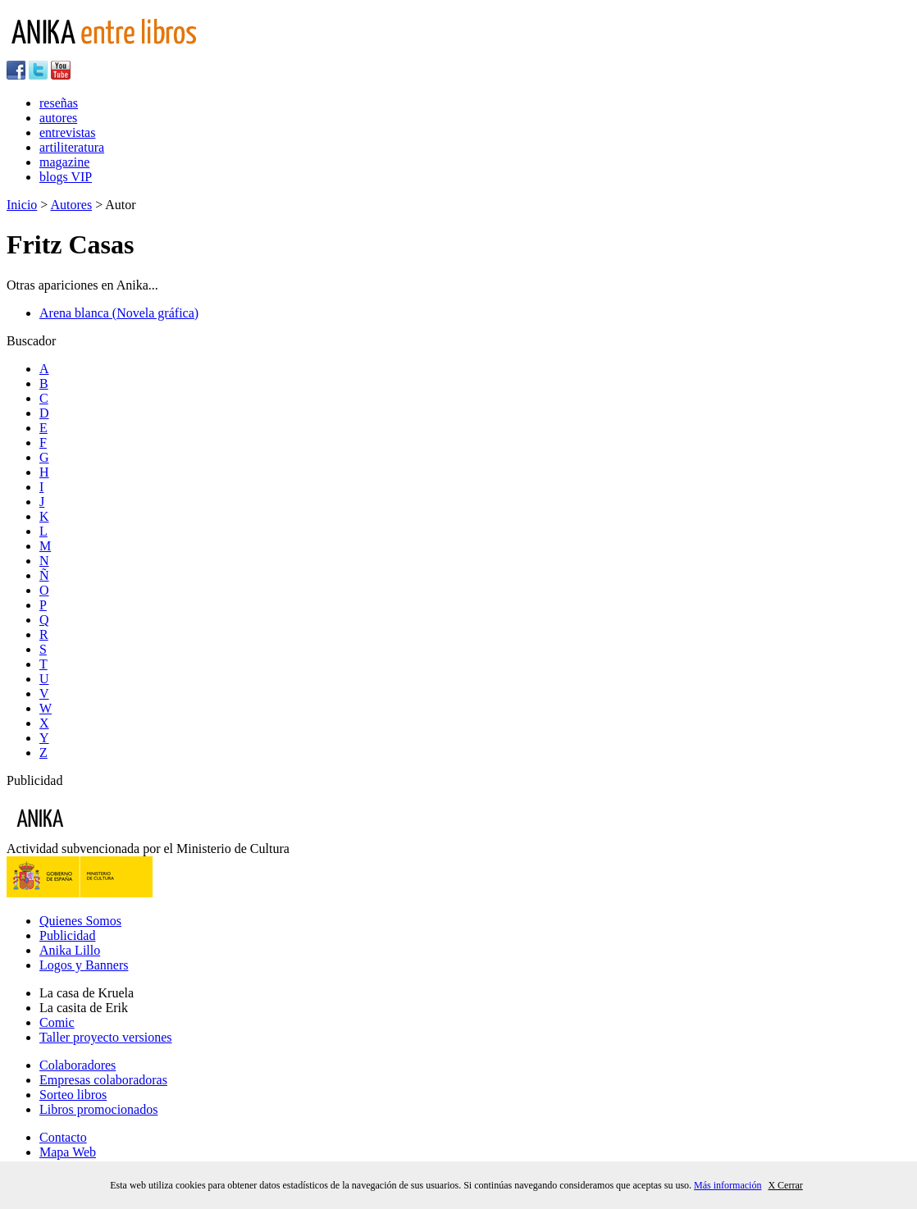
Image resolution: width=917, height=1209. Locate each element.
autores (58, 118)
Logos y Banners (83, 965)
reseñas (58, 103)
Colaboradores (77, 1065)
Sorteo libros (73, 1095)
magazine (64, 162)
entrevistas (67, 132)
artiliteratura (71, 147)
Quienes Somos (80, 921)
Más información (727, 1185)
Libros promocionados (98, 1109)
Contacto (63, 1137)
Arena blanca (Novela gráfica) (118, 313)
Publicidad (67, 935)
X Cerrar (785, 1185)
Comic (57, 1022)
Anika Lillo (69, 950)
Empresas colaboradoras (103, 1080)
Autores (71, 205)
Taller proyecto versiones (105, 1037)
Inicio (22, 205)
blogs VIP (65, 177)
